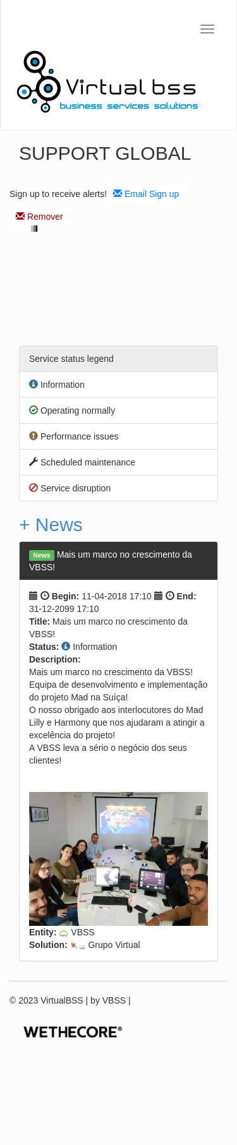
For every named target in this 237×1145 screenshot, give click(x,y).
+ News (51, 524)
